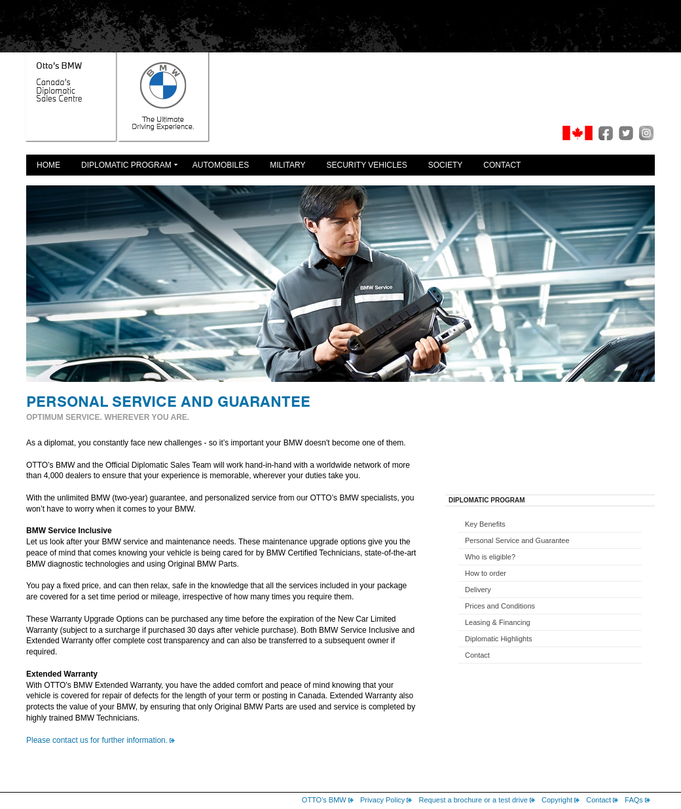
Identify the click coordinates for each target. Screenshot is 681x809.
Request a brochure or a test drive (473, 800)
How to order (485, 573)
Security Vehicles (367, 165)
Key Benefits (485, 524)
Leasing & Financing (497, 622)
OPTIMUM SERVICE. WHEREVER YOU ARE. (107, 417)
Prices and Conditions (500, 606)
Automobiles (221, 165)
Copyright (557, 800)
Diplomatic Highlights (498, 639)
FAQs (634, 800)
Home (48, 165)
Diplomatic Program (126, 165)
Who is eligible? (490, 557)
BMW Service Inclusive (69, 530)
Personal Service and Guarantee (517, 540)
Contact (502, 165)
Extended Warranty (62, 674)
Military (287, 165)
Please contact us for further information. (97, 740)
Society (445, 165)
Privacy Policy (382, 800)
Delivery (478, 589)
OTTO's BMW (324, 800)
